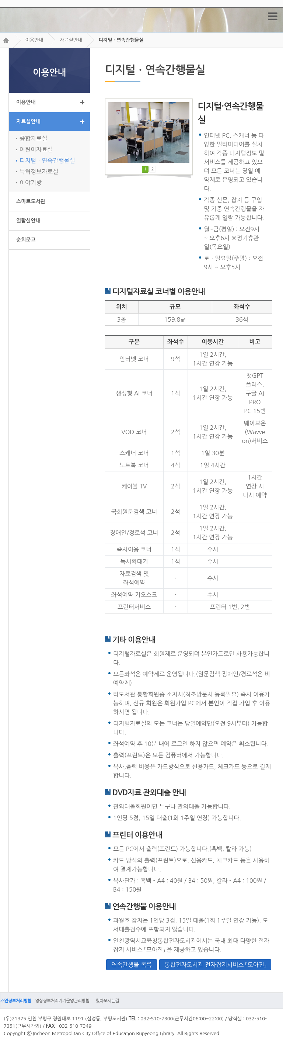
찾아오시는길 (107, 1001)
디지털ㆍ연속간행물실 (120, 40)
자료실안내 (71, 40)
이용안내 (34, 40)
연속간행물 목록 (131, 965)
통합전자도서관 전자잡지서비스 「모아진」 (215, 965)
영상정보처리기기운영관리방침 (62, 1001)
